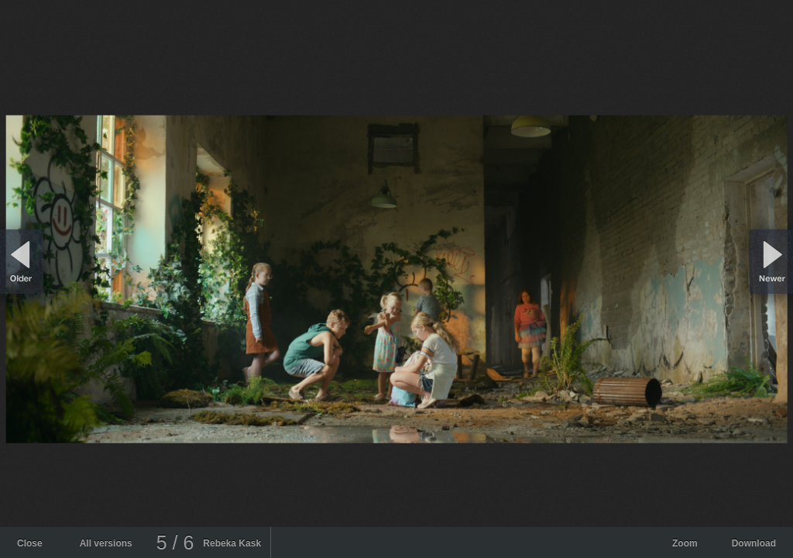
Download (754, 543)
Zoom (685, 543)
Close (30, 543)
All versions (106, 543)
